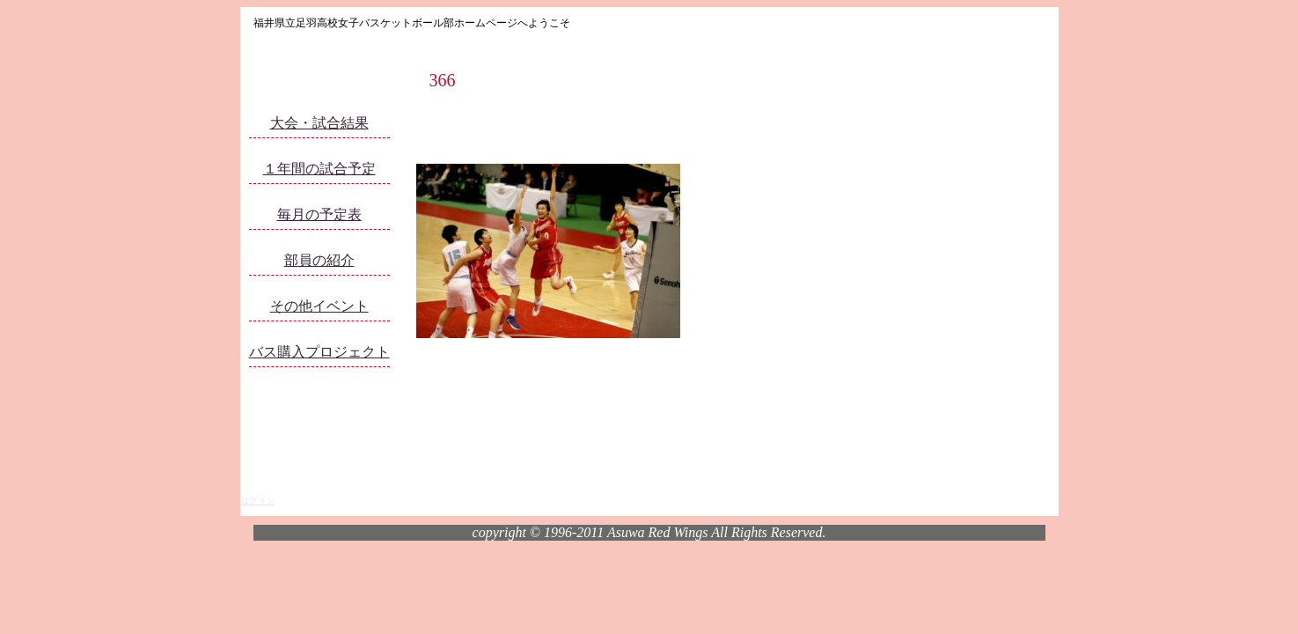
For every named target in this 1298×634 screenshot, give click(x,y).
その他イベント (319, 306)
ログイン (257, 500)
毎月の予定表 (319, 214)
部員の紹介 (319, 260)
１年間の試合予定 (319, 168)
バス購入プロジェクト (319, 351)
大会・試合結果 (319, 122)
